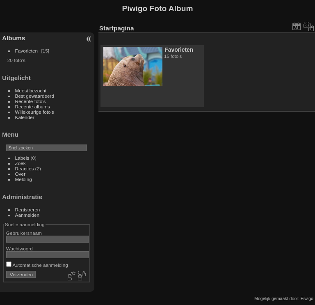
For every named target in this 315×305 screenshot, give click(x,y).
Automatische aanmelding (37, 265)
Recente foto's (30, 101)
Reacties (24, 168)
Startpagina (116, 28)
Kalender (24, 117)
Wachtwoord (19, 248)
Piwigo (307, 298)
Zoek (20, 163)
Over (20, 174)
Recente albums (32, 106)
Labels (22, 158)
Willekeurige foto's (34, 112)
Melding (23, 179)
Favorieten (26, 50)
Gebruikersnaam (24, 233)
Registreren (27, 209)
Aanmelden (27, 215)
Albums (13, 37)
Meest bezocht (31, 90)
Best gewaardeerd (35, 96)
